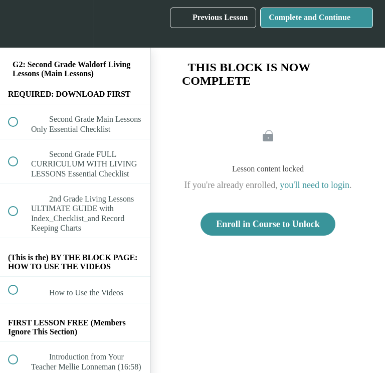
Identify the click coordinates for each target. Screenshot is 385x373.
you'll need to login (314, 185)
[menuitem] (75, 24)
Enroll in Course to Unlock (268, 224)
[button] (18, 24)
